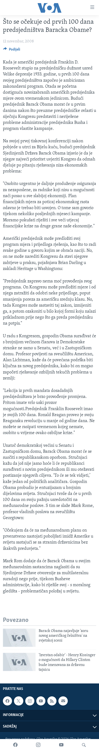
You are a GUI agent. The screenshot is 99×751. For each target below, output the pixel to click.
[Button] (11, 50)
